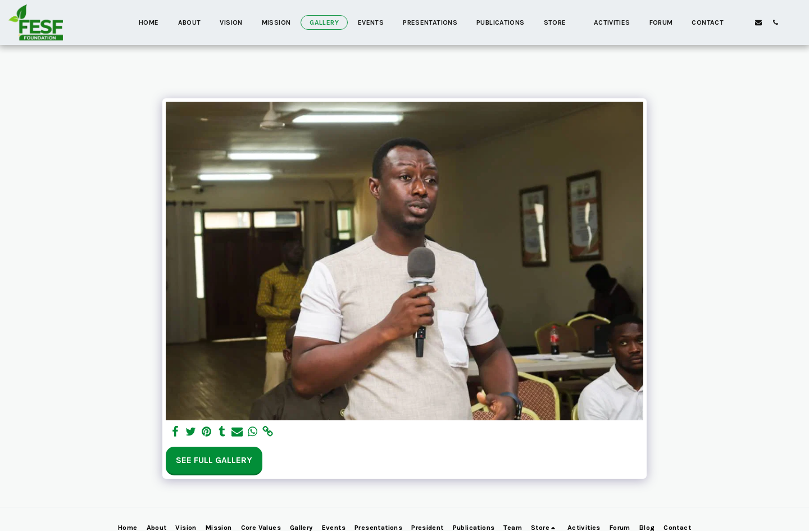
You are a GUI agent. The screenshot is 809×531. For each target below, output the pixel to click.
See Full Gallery (214, 460)
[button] (758, 22)
